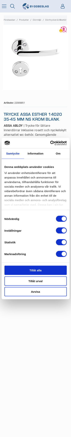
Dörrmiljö (37, 20)
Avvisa (35, 291)
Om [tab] (58, 153)
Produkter (24, 20)
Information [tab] (36, 153)
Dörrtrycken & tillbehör (55, 20)
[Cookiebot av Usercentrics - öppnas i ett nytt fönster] (50, 142)
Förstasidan (9, 20)
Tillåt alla (36, 270)
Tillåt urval (35, 281)
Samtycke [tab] (13, 153)
